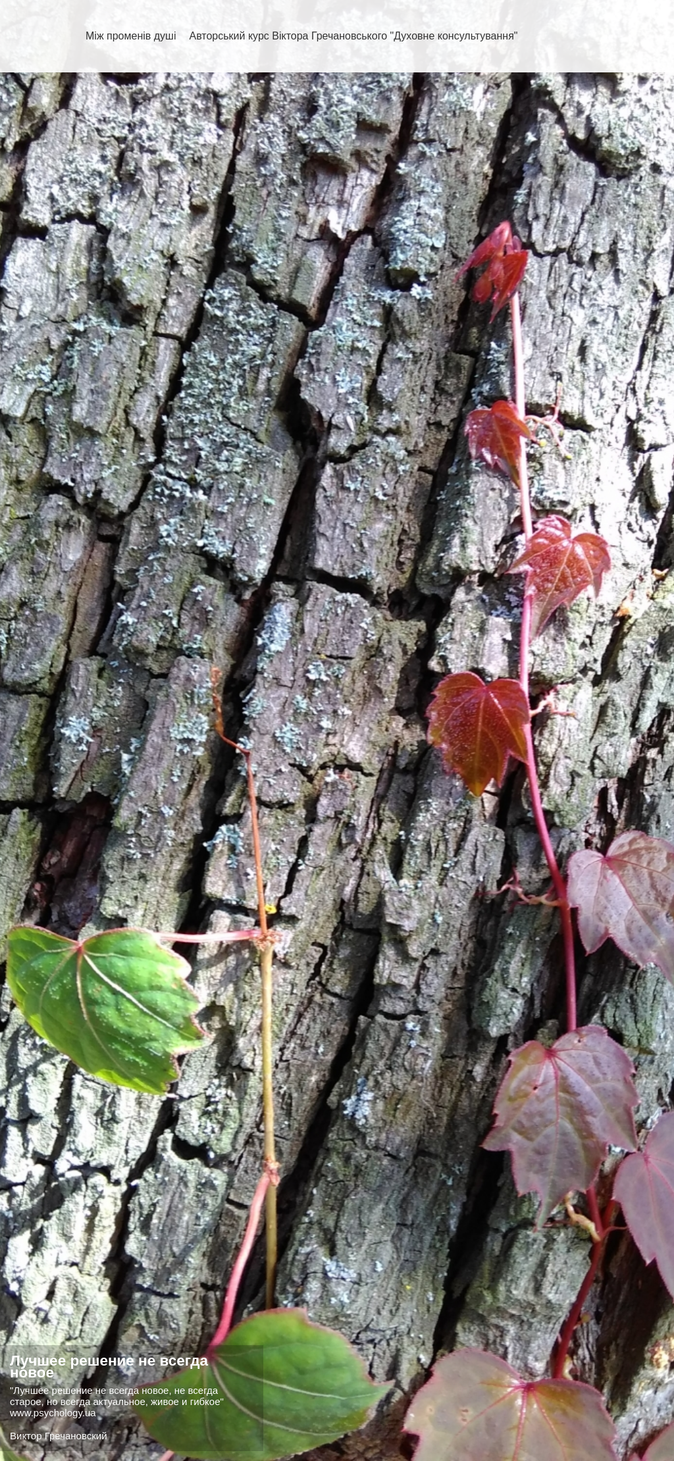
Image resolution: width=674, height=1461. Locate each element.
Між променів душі (131, 35)
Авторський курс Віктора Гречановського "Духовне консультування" (353, 35)
